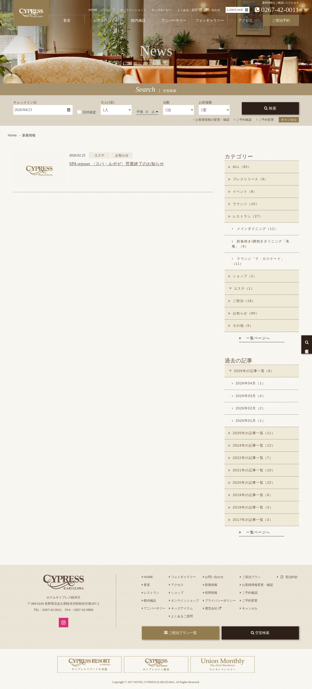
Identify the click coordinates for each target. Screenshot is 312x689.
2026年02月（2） (249, 408)
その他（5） (240, 325)
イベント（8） (242, 191)
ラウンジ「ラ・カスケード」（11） (258, 261)
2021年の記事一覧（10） (251, 470)
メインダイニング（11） (255, 229)
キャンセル (289, 119)
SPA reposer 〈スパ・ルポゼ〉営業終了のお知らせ (116, 163)
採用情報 (210, 592)
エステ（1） (241, 288)
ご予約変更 (265, 119)
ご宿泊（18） (242, 301)
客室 (146, 585)
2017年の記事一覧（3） (250, 520)
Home (12, 135)
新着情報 (210, 585)
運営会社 (212, 608)
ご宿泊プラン (250, 577)
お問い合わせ (211, 10)
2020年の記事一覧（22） (251, 482)
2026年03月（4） (249, 396)
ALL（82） (240, 167)
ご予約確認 (243, 119)
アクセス (176, 585)
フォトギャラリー (182, 577)
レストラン (150, 592)
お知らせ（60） (243, 313)
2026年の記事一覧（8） (251, 371)
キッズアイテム (181, 608)
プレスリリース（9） (248, 179)
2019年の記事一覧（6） (250, 495)
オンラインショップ (133, 10)
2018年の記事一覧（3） (250, 507)
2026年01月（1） (249, 420)
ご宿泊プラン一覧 (180, 633)
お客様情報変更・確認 (256, 585)
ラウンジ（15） (243, 204)
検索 (270, 108)
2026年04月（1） (249, 383)
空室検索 (260, 633)
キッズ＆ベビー (162, 10)
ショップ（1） (242, 276)
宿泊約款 (287, 577)
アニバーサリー (154, 608)
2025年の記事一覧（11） (251, 433)
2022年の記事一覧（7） (250, 458)
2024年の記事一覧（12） (251, 445)
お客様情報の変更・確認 (211, 119)
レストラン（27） (245, 216)
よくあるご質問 (187, 10)
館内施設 (149, 600)
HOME (93, 10)
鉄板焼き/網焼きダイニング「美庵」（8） (261, 243)
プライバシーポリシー (219, 600)
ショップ (108, 10)
